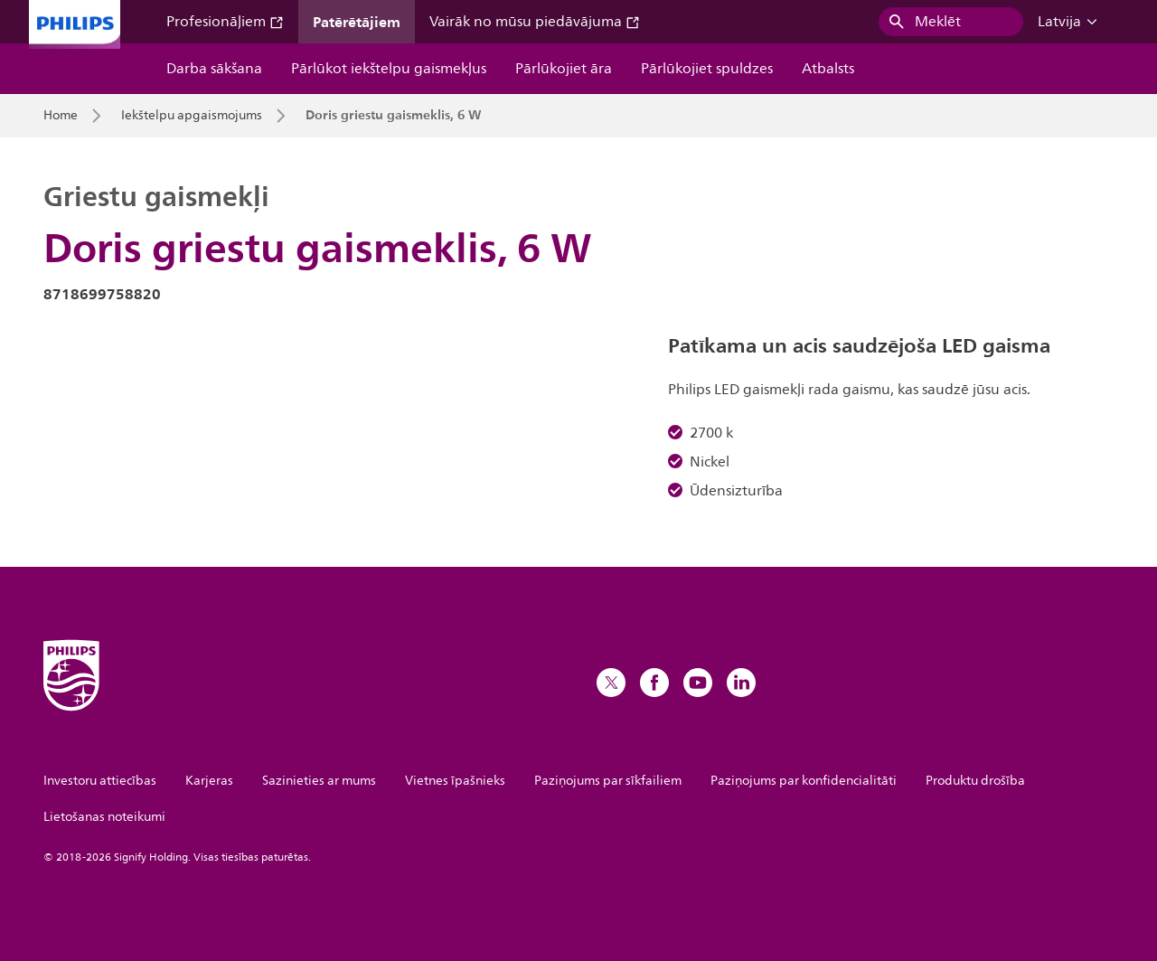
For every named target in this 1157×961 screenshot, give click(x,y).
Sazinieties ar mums (319, 780)
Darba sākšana (214, 68)
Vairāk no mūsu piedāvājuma (534, 22)
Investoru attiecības (99, 780)
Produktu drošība (975, 780)
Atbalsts (828, 68)
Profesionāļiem (225, 22)
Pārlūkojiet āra (563, 68)
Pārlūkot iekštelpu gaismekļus (388, 68)
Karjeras (209, 780)
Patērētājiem (356, 22)
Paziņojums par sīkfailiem (608, 780)
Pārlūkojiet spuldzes (707, 68)
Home (60, 116)
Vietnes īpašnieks (455, 780)
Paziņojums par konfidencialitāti (803, 780)
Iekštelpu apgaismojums (191, 116)
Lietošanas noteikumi (104, 816)
